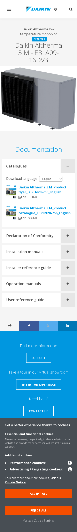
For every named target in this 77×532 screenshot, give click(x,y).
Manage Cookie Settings (38, 521)
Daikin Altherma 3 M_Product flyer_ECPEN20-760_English (42, 189)
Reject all (38, 510)
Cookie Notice (15, 482)
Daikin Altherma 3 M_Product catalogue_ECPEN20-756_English (44, 210)
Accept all (38, 493)
